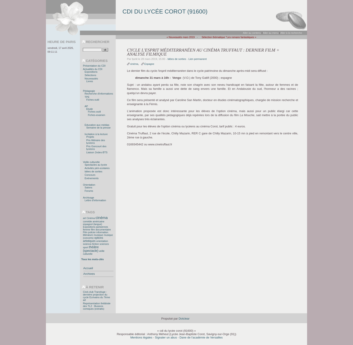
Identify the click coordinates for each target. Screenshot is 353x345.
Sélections (90, 75)
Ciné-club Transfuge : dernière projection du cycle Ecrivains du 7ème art (96, 296)
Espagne (149, 64)
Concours (90, 175)
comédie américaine (93, 221)
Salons (88, 187)
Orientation (89, 184)
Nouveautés (91, 78)
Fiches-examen (96, 115)
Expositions (91, 71)
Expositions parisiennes (95, 226)
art (84, 218)
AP (86, 106)
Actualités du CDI (92, 69)
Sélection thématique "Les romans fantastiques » (229, 37)
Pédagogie (89, 91)
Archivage (88, 197)
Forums (89, 190)
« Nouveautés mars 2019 (181, 37)
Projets (90, 136)
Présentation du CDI (94, 65)
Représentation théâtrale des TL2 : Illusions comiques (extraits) (96, 306)
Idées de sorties (176, 58)
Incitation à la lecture (96, 134)
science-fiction (91, 244)
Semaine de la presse (98, 127)
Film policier (89, 232)
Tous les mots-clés (92, 259)
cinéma (134, 64)
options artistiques (93, 239)
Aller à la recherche (291, 33)
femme (86, 229)
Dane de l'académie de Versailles (201, 337)
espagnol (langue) (92, 224)
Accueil (88, 268)
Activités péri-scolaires (97, 168)
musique (98, 235)
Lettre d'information (95, 200)
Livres (89, 81)
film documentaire (101, 229)
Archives (89, 273)
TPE (87, 97)
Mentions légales (141, 337)
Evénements (92, 178)
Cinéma (91, 218)
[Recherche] (92, 50)
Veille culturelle (91, 162)
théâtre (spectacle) (91, 249)
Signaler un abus (166, 337)
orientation (102, 241)
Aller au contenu (252, 33)
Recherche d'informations (99, 93)
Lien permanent (197, 58)
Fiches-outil (92, 99)
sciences (104, 244)
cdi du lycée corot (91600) (165, 11)
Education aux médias (97, 125)
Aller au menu (270, 33)
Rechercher (97, 42)
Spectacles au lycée (96, 164)
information (102, 232)
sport (85, 247)
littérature (88, 235)
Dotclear (184, 318)
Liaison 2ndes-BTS (96, 152)
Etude (89, 109)
